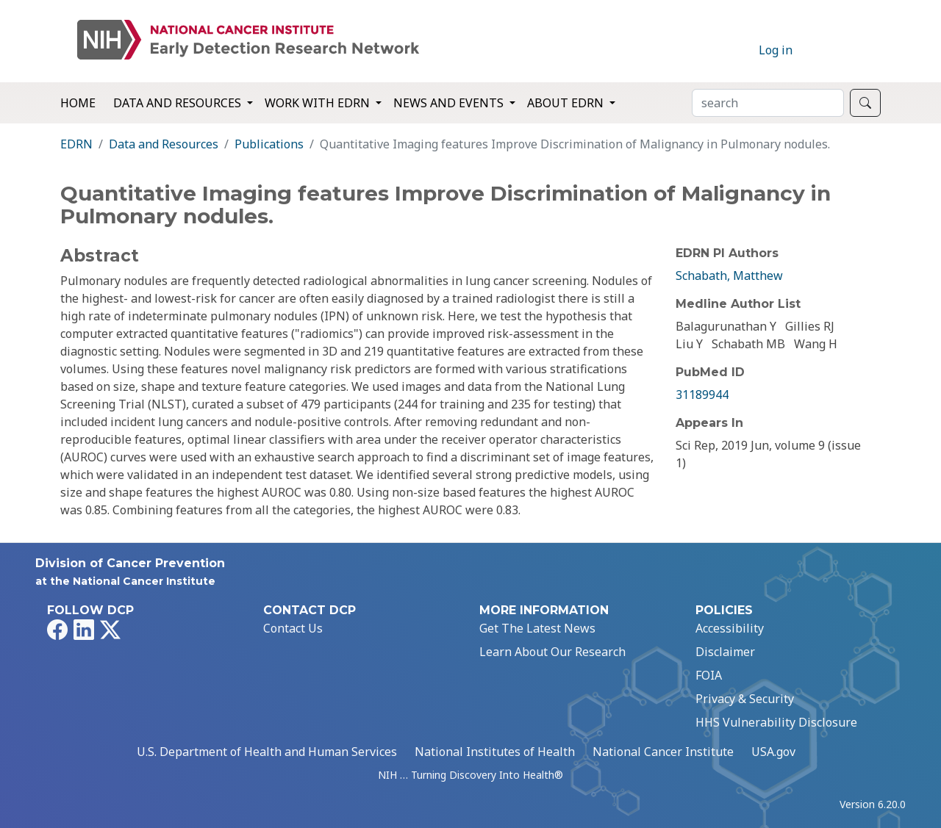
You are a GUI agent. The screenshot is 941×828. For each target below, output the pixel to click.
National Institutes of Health (495, 752)
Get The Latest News (537, 628)
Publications (269, 144)
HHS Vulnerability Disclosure (776, 722)
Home (78, 103)
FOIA (708, 675)
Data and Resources (163, 144)
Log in (775, 50)
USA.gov (773, 752)
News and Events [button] (450, 103)
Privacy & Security (744, 699)
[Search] (768, 103)
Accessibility (729, 628)
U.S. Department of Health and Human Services (267, 752)
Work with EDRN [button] (319, 103)
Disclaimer (725, 652)
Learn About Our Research (552, 652)
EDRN (76, 144)
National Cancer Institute (663, 752)
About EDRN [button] (567, 103)
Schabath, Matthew (729, 275)
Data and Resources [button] (178, 103)
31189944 (702, 394)
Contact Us (293, 628)
